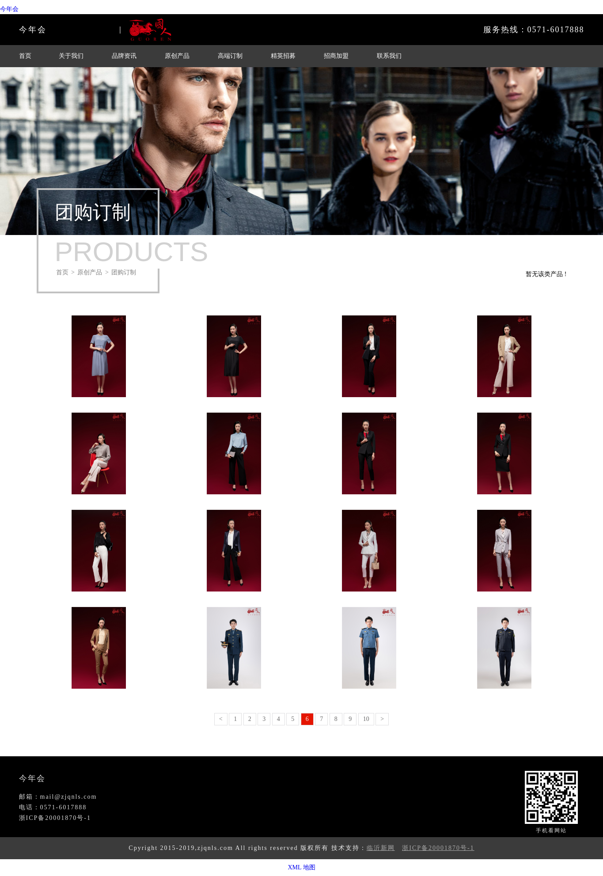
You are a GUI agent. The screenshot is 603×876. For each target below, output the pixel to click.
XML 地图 (301, 867)
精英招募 (283, 56)
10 (366, 719)
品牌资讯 (124, 56)
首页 (25, 56)
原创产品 (177, 56)
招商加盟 (336, 56)
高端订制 (230, 56)
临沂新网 (381, 848)
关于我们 (71, 56)
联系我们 (389, 56)
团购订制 (123, 272)
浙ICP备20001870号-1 (438, 848)
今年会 (9, 9)
